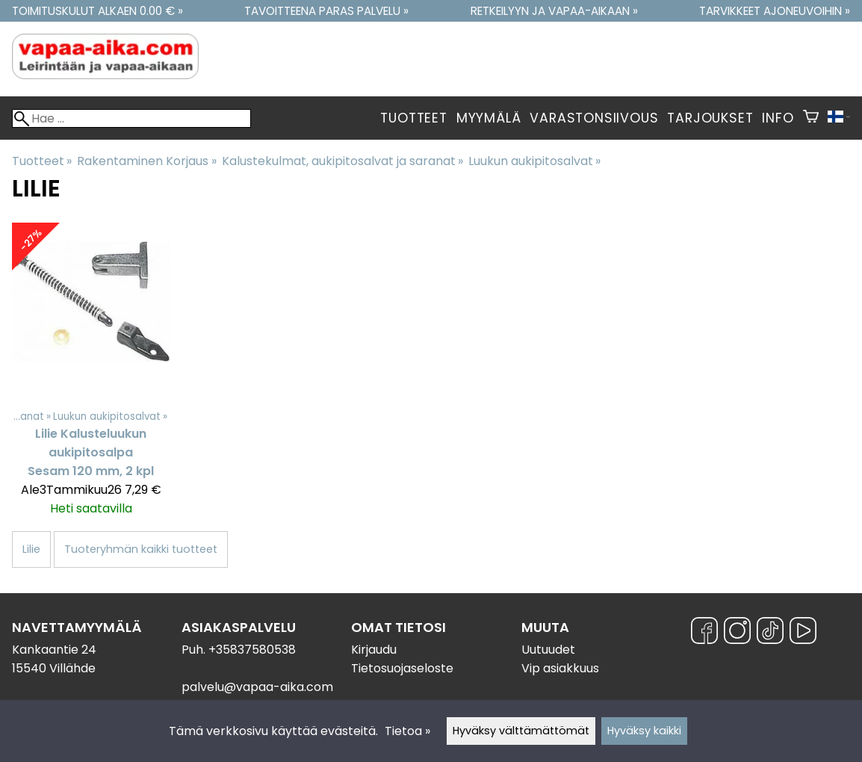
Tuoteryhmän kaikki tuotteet (140, 549)
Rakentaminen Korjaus (146, 161)
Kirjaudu (374, 649)
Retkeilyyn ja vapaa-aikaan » (554, 11)
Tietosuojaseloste (402, 668)
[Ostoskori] (811, 118)
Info (777, 118)
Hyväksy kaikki (644, 730)
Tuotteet (413, 118)
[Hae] (131, 118)
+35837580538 (252, 649)
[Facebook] (704, 633)
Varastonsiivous (594, 118)
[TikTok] (770, 633)
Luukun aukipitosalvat (534, 161)
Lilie (31, 549)
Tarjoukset (710, 118)
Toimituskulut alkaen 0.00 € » (97, 11)
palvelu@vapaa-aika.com (257, 687)
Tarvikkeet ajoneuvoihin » (774, 11)
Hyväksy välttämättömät (521, 730)
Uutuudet (548, 649)
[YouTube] (803, 633)
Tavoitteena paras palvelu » (326, 11)
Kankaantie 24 (54, 649)
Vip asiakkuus (560, 668)
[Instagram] (737, 633)
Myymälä (488, 118)
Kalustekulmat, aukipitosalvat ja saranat (342, 161)
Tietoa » (407, 731)
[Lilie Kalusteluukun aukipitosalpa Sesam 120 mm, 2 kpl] (91, 376)
